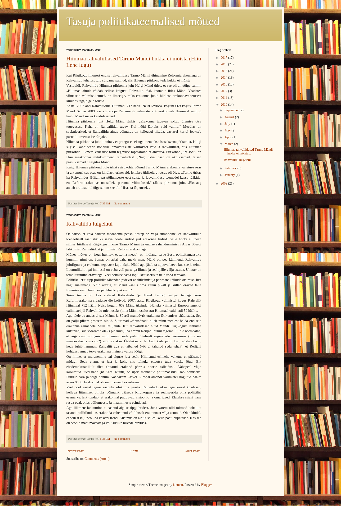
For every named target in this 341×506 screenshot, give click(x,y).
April (228, 137)
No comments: (123, 203)
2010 (224, 104)
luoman (178, 485)
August (229, 117)
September (231, 110)
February (230, 168)
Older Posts (192, 451)
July (227, 124)
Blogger (206, 485)
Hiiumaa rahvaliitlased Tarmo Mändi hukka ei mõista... (248, 151)
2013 (224, 84)
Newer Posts (75, 451)
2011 (224, 97)
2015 (224, 71)
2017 (224, 57)
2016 (224, 64)
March (229, 144)
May (227, 130)
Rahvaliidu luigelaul (89, 224)
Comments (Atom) (97, 459)
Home (134, 451)
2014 (224, 77)
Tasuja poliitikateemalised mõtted (143, 21)
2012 (224, 91)
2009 (224, 183)
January (230, 175)
